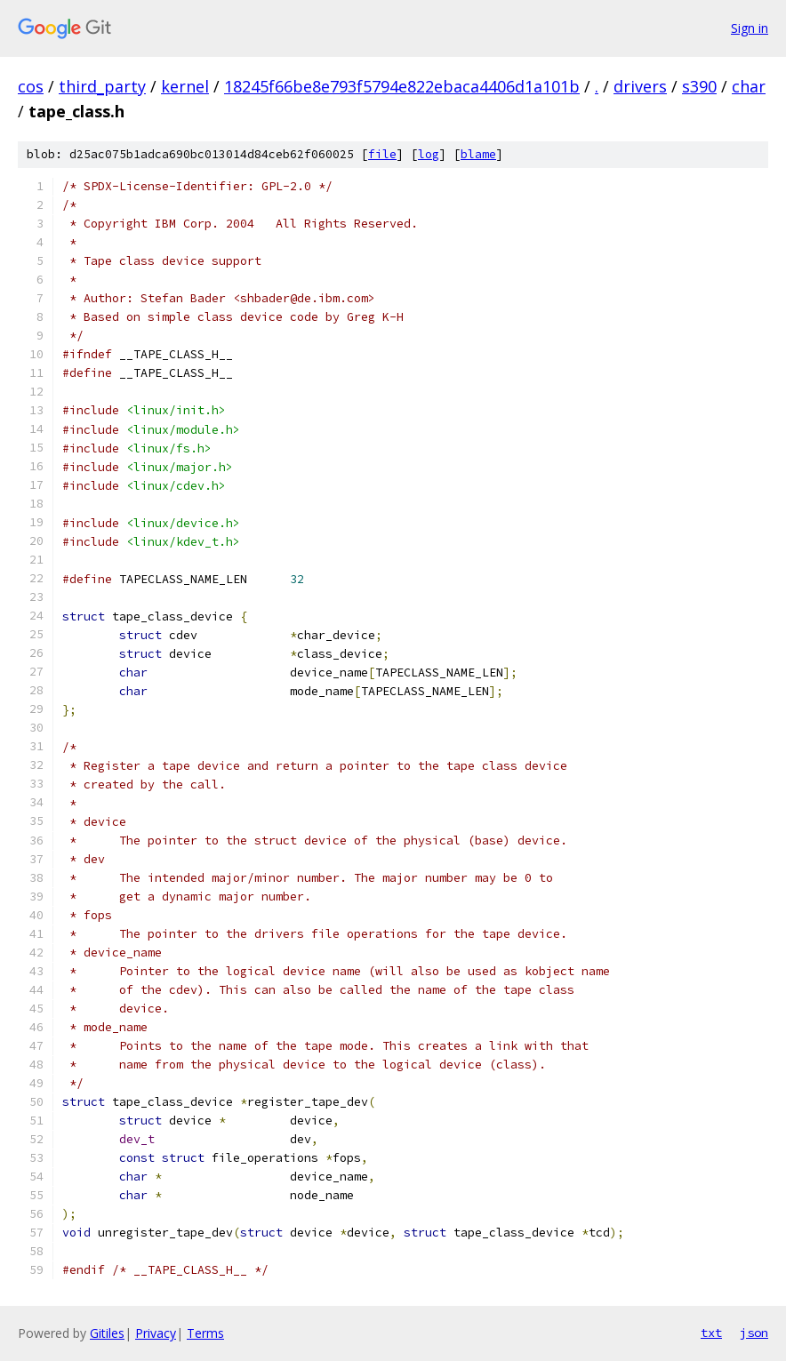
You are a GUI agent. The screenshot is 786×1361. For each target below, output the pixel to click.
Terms (205, 1333)
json (754, 1333)
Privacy (155, 1333)
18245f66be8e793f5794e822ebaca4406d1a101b (402, 86)
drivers (640, 86)
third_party (102, 86)
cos (31, 86)
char (749, 86)
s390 (699, 86)
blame (478, 154)
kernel (185, 86)
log (428, 154)
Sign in (749, 28)
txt (711, 1333)
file (382, 154)
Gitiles (107, 1333)
